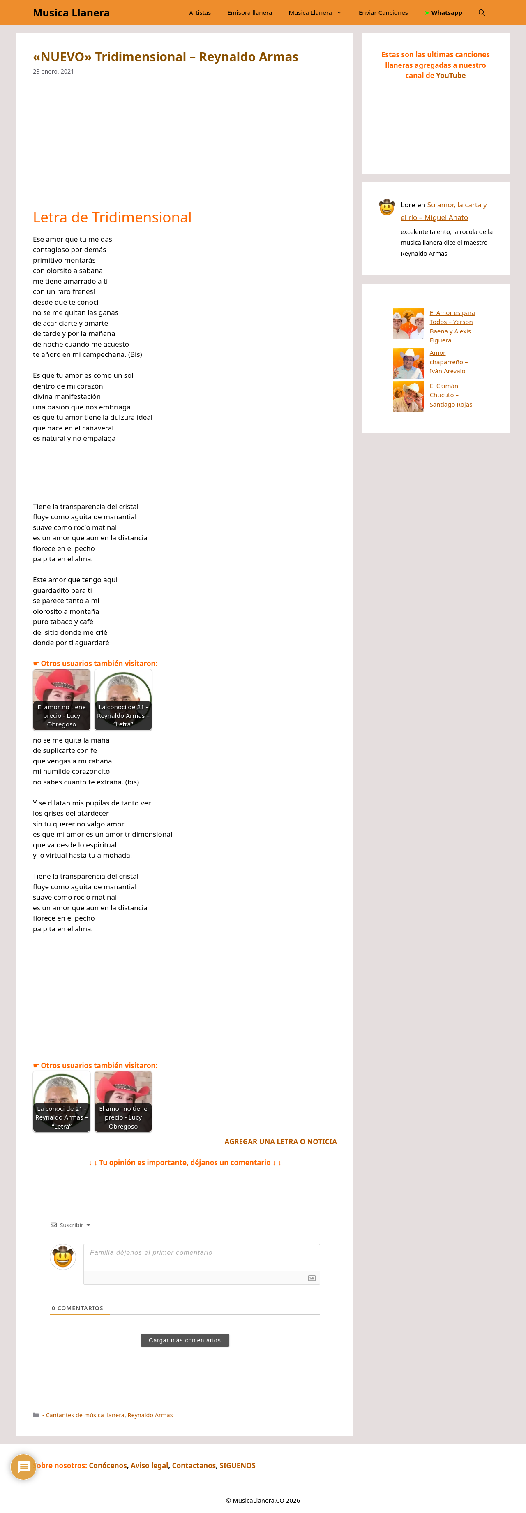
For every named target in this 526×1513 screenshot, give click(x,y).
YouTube (451, 75)
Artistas (200, 12)
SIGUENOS (238, 1465)
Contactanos (194, 1465)
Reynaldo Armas (150, 1415)
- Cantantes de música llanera (83, 1415)
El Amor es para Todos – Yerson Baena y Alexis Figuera (430, 321)
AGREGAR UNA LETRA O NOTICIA (281, 1141)
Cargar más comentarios (185, 1340)
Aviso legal (149, 1465)
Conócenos (108, 1465)
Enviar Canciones (383, 12)
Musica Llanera (71, 12)
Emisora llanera (249, 12)
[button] (482, 12)
